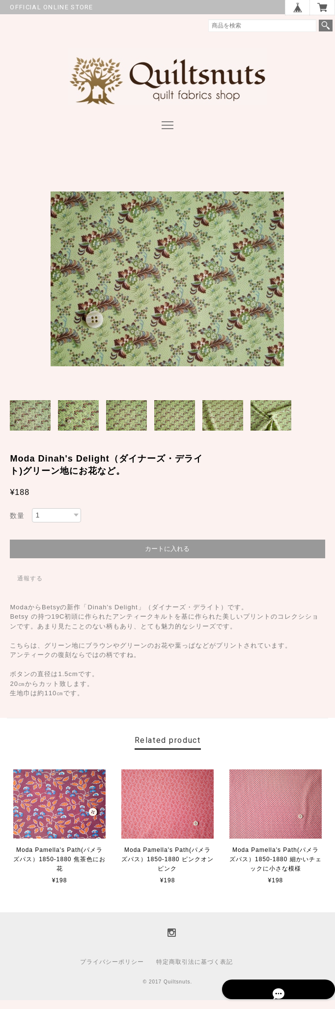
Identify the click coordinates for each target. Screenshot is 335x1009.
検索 (326, 25)
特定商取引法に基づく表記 (194, 970)
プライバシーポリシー (112, 970)
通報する (30, 586)
